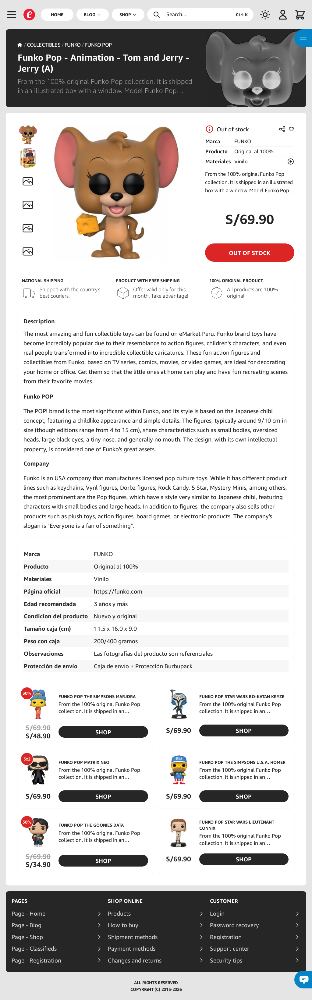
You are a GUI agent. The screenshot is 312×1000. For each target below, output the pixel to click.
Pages (19, 901)
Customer (224, 901)
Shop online (125, 901)
